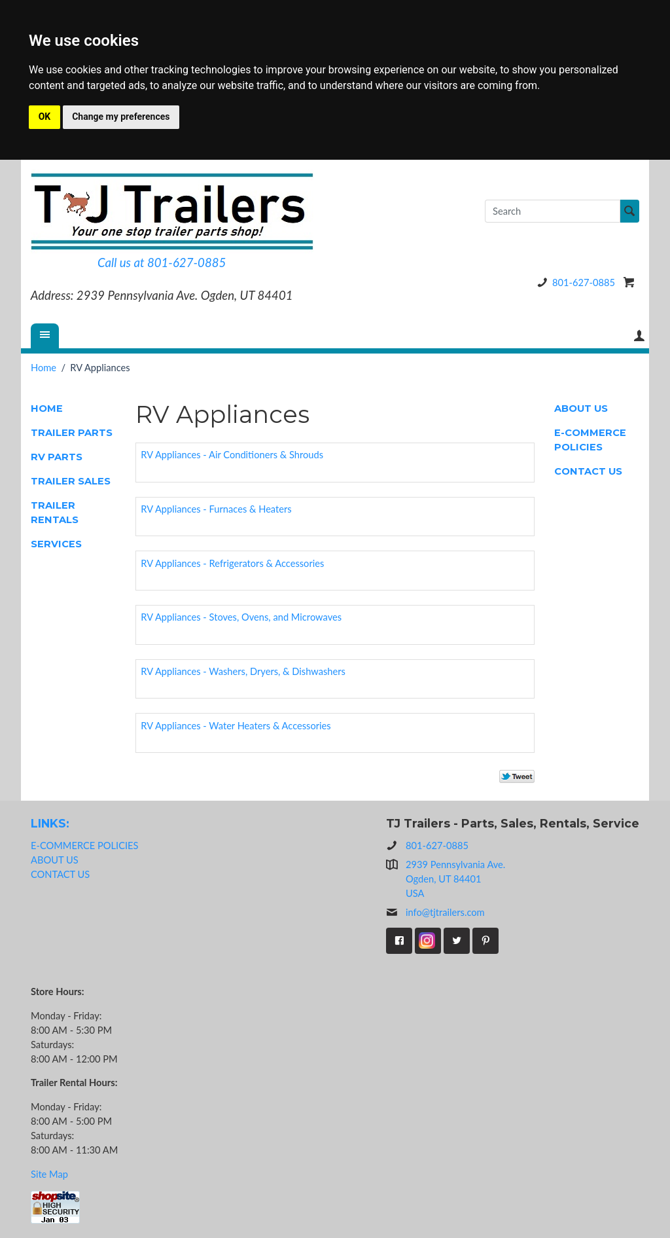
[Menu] (45, 335)
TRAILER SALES (71, 481)
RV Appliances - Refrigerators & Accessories (232, 563)
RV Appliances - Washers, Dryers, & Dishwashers (243, 671)
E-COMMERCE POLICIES (590, 440)
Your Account (639, 335)
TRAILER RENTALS (55, 513)
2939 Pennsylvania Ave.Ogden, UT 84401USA (455, 879)
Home (43, 367)
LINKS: (50, 823)
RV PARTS (56, 457)
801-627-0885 (574, 282)
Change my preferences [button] (120, 116)
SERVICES (56, 544)
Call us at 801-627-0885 (161, 262)
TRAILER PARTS (72, 433)
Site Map (49, 1174)
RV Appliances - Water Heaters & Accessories (235, 725)
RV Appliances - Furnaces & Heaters (216, 509)
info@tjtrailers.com (435, 913)
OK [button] (45, 116)
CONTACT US (588, 471)
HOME (47, 408)
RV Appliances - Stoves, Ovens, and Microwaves (241, 617)
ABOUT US (581, 408)
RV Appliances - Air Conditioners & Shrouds (232, 454)
